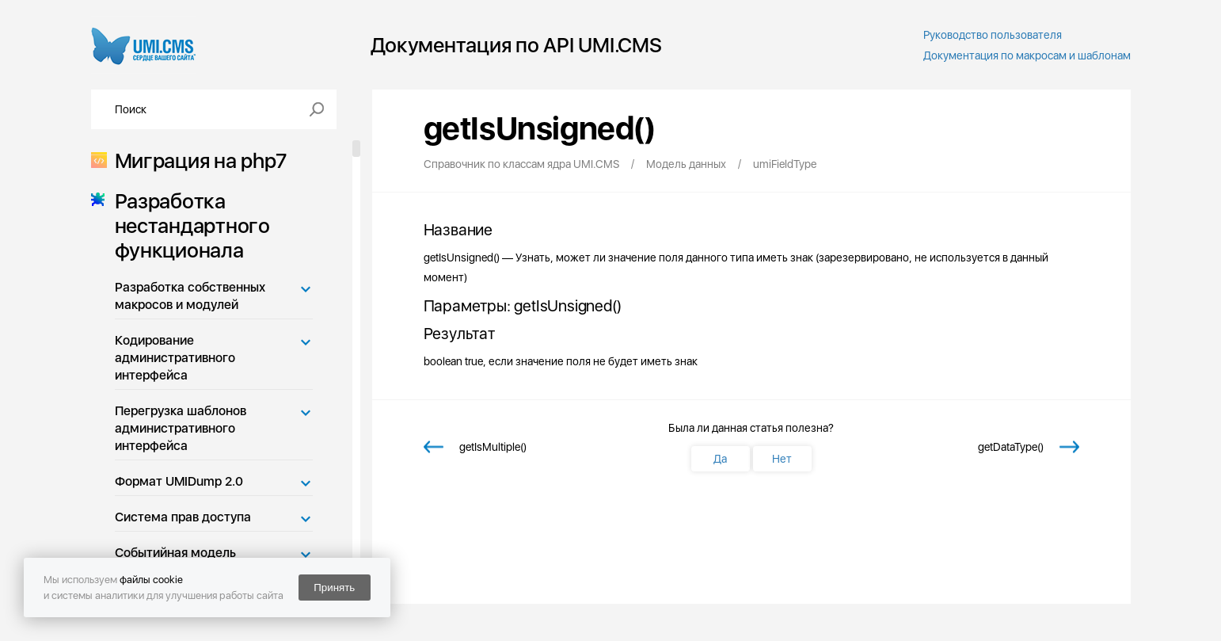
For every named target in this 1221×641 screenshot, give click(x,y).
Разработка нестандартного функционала (187, 225)
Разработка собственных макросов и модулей (190, 296)
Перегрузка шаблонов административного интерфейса (180, 428)
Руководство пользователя (992, 35)
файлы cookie (151, 580)
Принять (334, 587)
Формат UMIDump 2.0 (179, 481)
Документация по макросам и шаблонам (1027, 55)
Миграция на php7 (196, 160)
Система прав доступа (183, 517)
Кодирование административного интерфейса (175, 358)
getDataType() (1011, 447)
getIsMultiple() (493, 447)
